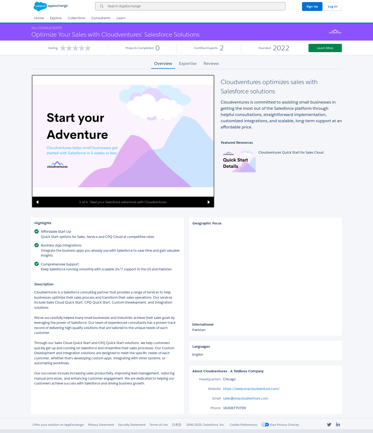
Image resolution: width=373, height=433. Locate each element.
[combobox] (190, 6)
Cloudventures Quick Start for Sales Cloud (291, 152)
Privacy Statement (101, 424)
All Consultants (46, 28)
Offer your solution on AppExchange (58, 424)
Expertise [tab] (188, 63)
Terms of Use (158, 424)
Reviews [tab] (211, 63)
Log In (333, 6)
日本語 (176, 424)
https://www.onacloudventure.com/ (251, 389)
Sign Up (312, 6)
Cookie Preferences (243, 424)
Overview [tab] (163, 63)
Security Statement (131, 424)
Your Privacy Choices (280, 424)
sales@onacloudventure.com (245, 398)
